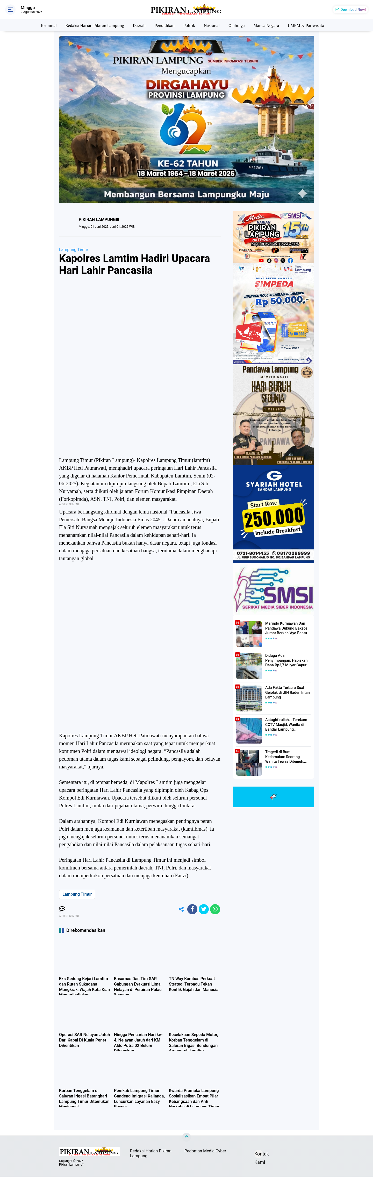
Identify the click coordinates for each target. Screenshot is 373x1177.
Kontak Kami (258, 1154)
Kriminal (46, 25)
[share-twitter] (203, 909)
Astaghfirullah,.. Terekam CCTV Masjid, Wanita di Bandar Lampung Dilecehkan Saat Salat (285, 725)
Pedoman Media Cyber (205, 1151)
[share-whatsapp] (215, 909)
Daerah (138, 25)
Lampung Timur (73, 249)
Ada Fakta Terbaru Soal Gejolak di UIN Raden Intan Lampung (287, 692)
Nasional (212, 25)
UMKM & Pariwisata (308, 25)
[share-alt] (180, 909)
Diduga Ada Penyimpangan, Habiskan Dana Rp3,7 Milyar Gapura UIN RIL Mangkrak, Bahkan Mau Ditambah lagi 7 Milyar (288, 661)
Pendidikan (164, 25)
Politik (189, 25)
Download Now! (353, 10)
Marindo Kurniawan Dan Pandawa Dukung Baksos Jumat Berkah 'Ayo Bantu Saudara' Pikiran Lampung (286, 629)
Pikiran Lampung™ (71, 1165)
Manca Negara (268, 25)
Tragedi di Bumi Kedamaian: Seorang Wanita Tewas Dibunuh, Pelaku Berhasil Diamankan (288, 757)
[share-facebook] (192, 909)
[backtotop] (186, 1137)
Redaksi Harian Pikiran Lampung (93, 25)
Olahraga (237, 25)
